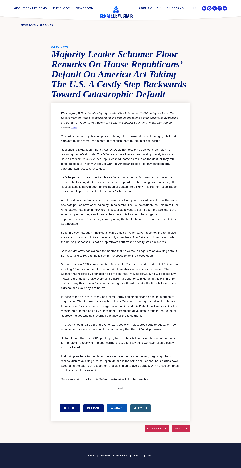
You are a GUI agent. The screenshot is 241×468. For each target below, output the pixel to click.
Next (179, 428)
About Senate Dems (30, 8)
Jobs (90, 455)
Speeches (46, 25)
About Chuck (150, 8)
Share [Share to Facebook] (117, 408)
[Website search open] (194, 8)
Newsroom (84, 8)
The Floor (61, 8)
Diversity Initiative (114, 455)
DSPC (137, 455)
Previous (159, 428)
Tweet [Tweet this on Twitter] (140, 408)
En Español (176, 8)
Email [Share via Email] (93, 408)
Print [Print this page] (70, 408)
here (74, 127)
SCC (151, 455)
